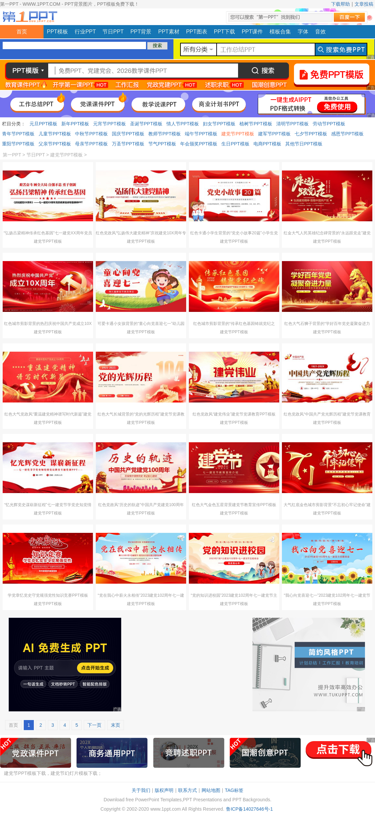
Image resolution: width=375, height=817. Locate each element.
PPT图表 (196, 31)
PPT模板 (57, 31)
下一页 (94, 725)
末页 (115, 725)
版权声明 (164, 790)
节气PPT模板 (162, 143)
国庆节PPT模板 (128, 133)
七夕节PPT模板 (311, 133)
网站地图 (211, 790)
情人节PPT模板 (182, 123)
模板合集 (280, 31)
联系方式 (187, 790)
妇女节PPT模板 (219, 123)
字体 (303, 31)
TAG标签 (234, 790)
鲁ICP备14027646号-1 (249, 809)
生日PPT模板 (235, 143)
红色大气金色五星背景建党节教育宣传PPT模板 (234, 504)
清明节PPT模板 (292, 123)
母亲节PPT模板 (91, 143)
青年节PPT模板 (18, 133)
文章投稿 (364, 4)
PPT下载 (224, 31)
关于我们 (141, 790)
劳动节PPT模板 (329, 123)
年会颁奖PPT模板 (198, 143)
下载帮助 (340, 4)
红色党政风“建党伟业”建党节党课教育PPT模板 (234, 414)
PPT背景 (140, 31)
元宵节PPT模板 (109, 123)
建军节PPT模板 (274, 133)
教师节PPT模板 (164, 133)
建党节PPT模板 (237, 133)
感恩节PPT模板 (347, 133)
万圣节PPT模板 (128, 143)
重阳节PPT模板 (18, 143)
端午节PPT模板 (201, 133)
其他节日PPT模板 (303, 143)
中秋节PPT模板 (91, 133)
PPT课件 (252, 31)
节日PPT (113, 31)
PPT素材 (168, 31)
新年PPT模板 (75, 123)
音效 (320, 31)
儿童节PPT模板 (55, 133)
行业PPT (85, 31)
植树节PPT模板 (255, 123)
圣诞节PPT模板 (146, 123)
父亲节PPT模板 (55, 143)
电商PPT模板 (267, 143)
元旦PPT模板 (43, 123)
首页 (21, 31)
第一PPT (12, 154)
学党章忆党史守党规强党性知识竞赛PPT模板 (48, 595)
